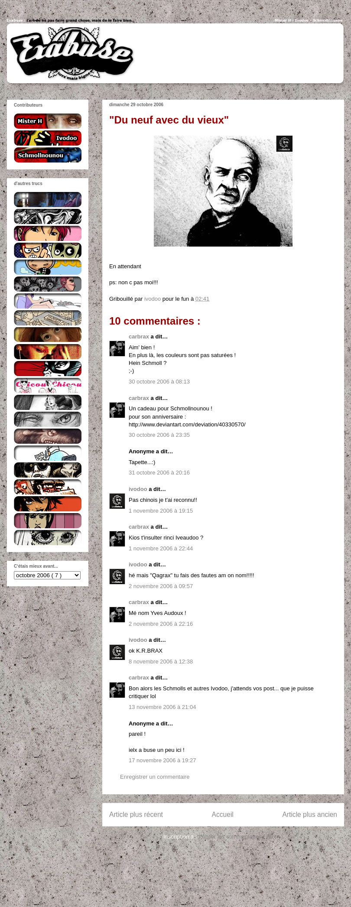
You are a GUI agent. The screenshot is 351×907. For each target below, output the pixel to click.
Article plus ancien (309, 814)
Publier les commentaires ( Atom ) (240, 836)
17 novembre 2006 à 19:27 (162, 760)
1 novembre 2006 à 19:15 (161, 510)
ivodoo (139, 489)
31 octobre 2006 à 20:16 (159, 472)
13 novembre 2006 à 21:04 (162, 707)
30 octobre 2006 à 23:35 (159, 435)
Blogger (195, 889)
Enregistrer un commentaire (154, 777)
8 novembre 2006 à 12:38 (161, 661)
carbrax (140, 336)
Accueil (223, 814)
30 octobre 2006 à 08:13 (159, 381)
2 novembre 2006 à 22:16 (161, 624)
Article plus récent (136, 814)
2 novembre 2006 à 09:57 (161, 586)
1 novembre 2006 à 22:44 (161, 548)
